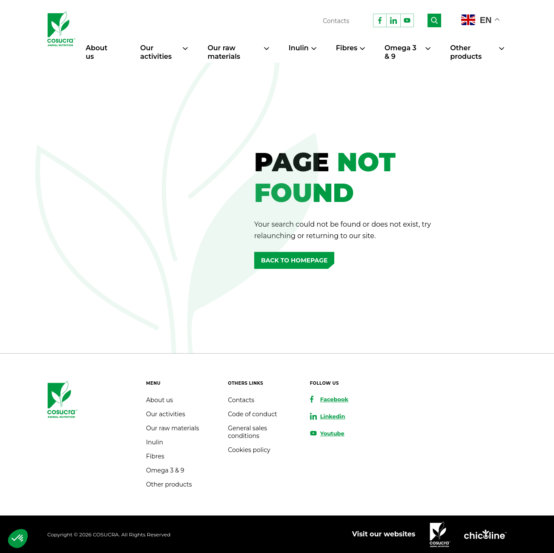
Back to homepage (294, 260)
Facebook (334, 399)
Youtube (332, 433)
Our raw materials (223, 52)
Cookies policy (249, 450)
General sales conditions (247, 432)
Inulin (299, 48)
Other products (466, 52)
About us (159, 400)
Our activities (156, 52)
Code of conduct (252, 414)
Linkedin (332, 416)
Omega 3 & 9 (165, 470)
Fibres (346, 48)
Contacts (336, 21)
